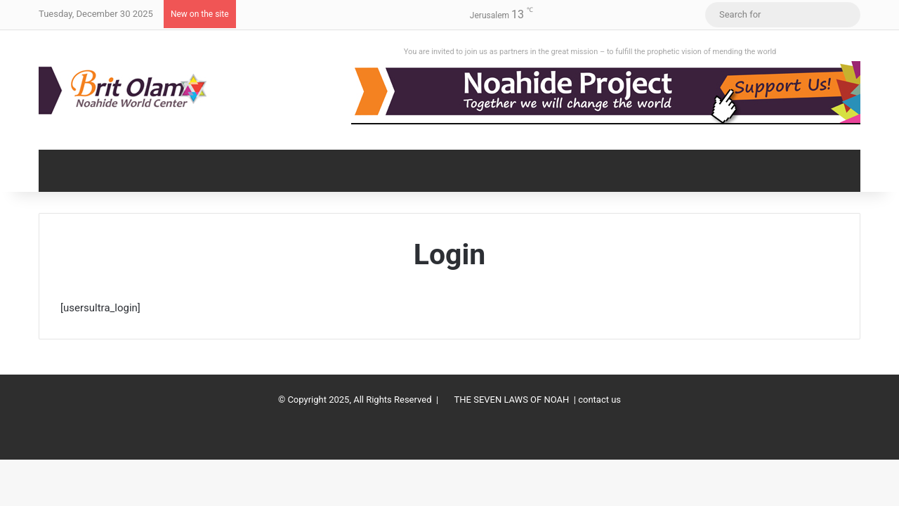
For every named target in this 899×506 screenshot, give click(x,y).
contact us (599, 399)
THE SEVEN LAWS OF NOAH (512, 399)
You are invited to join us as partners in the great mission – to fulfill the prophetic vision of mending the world (590, 51)
